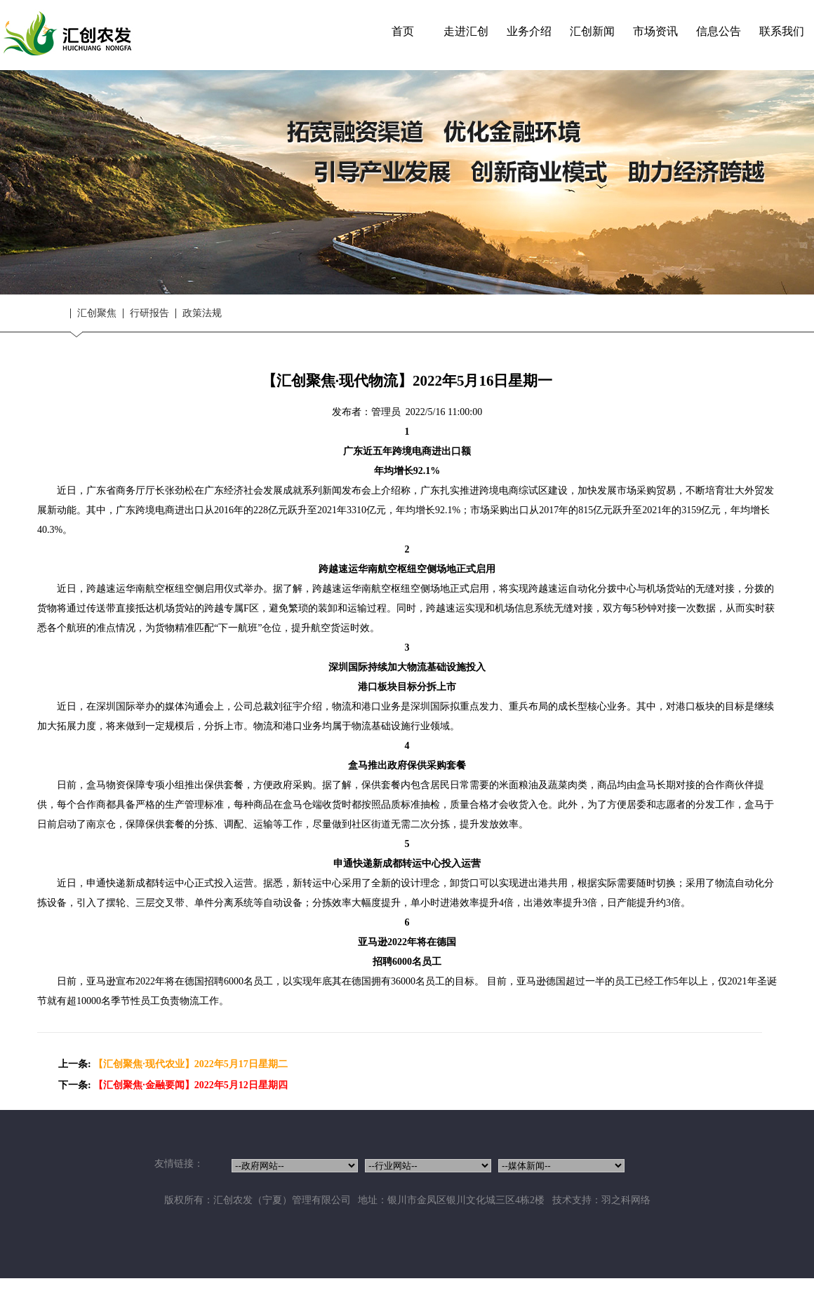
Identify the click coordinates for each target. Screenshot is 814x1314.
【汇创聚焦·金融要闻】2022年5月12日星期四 (190, 1085)
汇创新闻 (592, 31)
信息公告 (718, 31)
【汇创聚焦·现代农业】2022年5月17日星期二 (190, 1064)
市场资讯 (655, 31)
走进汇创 (465, 31)
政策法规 (202, 313)
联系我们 (781, 31)
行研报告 (149, 313)
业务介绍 (529, 31)
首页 (403, 31)
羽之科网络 (625, 1200)
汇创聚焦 (96, 313)
